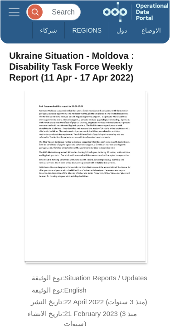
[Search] (53, 12)
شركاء (48, 30)
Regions (87, 30)
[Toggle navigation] (14, 12)
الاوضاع (151, 30)
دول (122, 30)
